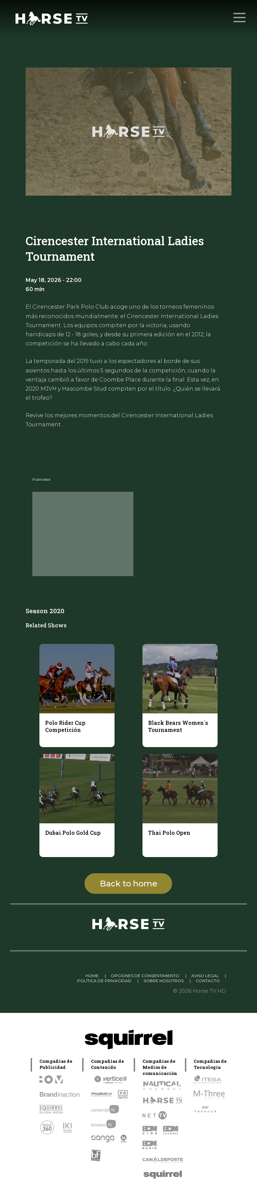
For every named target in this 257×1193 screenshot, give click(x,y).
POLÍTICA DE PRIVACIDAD (104, 980)
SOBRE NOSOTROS (163, 980)
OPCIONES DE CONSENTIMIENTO (145, 975)
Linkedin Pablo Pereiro (53, 975)
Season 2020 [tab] (45, 610)
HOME (92, 975)
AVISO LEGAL (205, 975)
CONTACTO (208, 980)
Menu (240, 14)
